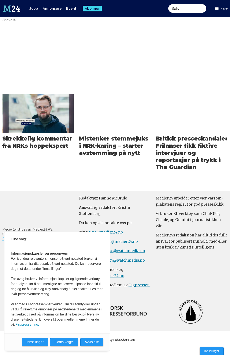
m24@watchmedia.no (124, 260)
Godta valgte (64, 342)
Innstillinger (211, 351)
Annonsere (52, 9)
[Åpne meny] (222, 8)
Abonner (92, 9)
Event (71, 9)
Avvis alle (92, 342)
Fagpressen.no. (27, 324)
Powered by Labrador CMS (115, 340)
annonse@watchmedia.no (121, 250)
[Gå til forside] (11, 8)
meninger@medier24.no (115, 241)
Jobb (33, 9)
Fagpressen (139, 285)
